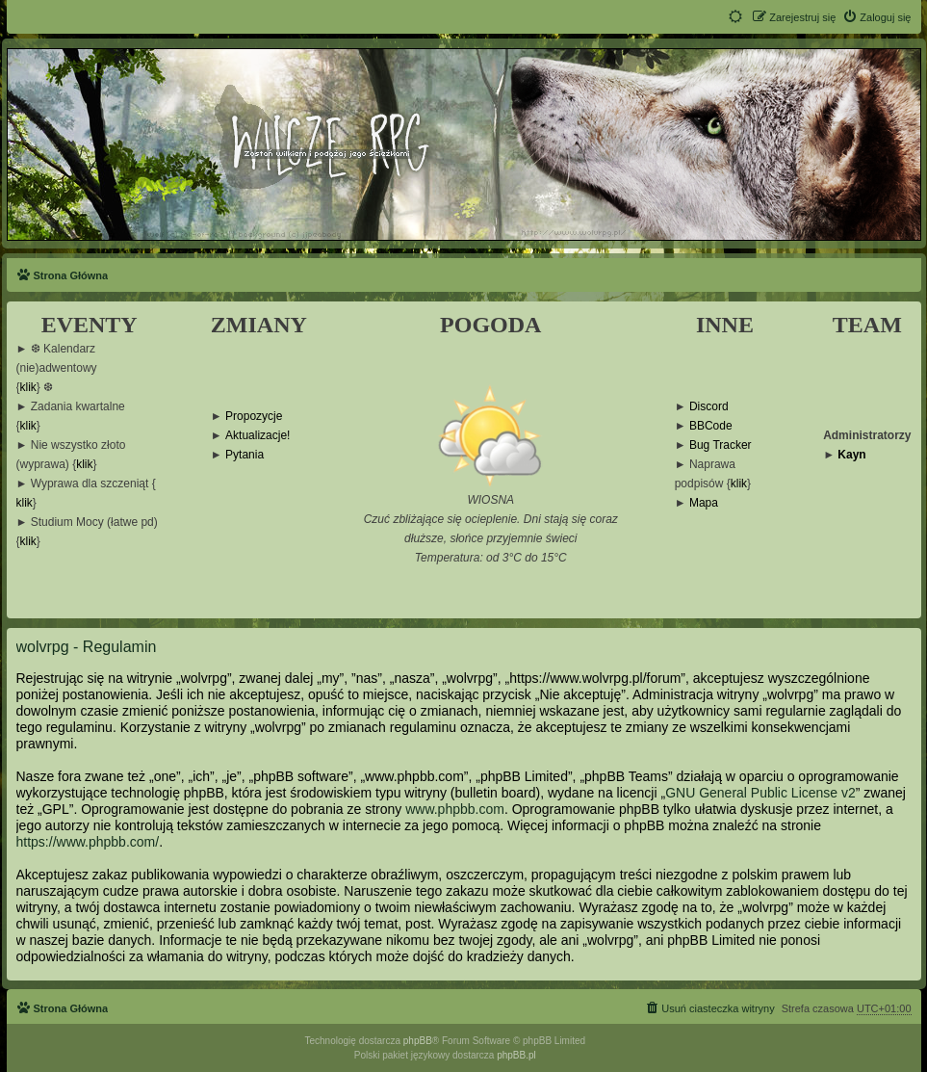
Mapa (703, 503)
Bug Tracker (720, 445)
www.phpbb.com (454, 809)
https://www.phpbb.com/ (88, 842)
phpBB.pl (516, 1055)
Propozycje (253, 416)
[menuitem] (876, 17)
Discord (709, 407)
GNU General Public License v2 (760, 792)
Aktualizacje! (257, 436)
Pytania (244, 455)
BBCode (711, 426)
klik (28, 387)
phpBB (417, 1040)
